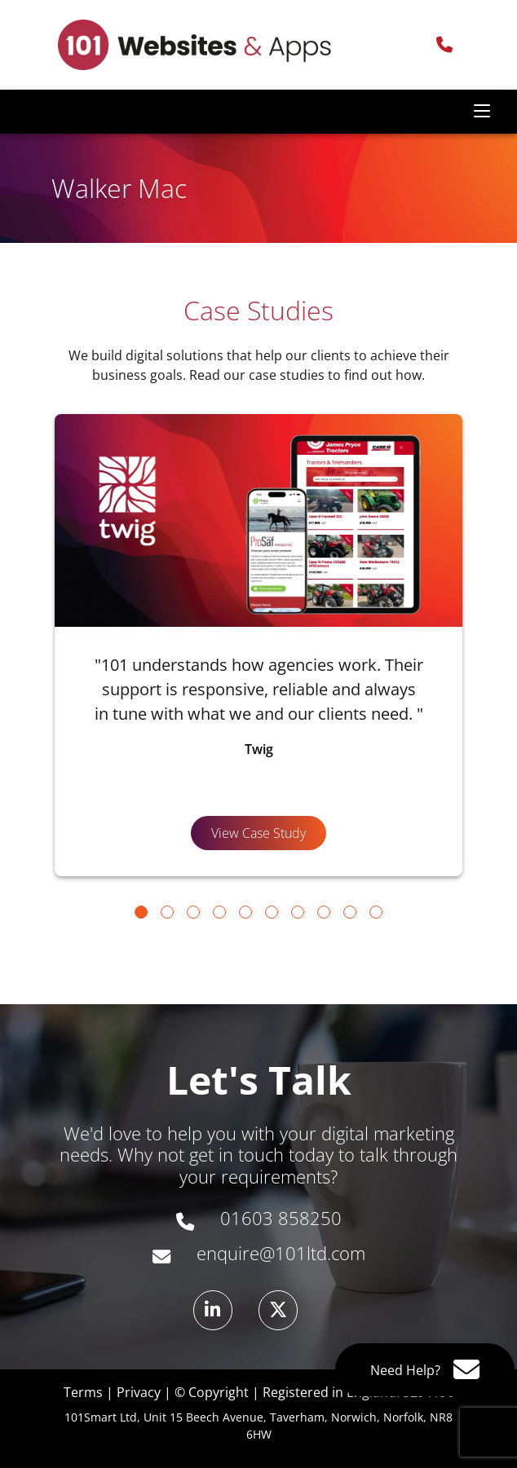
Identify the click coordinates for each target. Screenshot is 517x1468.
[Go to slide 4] (219, 912)
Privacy (139, 1391)
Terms (83, 1391)
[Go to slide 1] (141, 912)
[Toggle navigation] (481, 111)
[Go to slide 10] (375, 912)
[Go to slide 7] (297, 912)
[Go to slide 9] (349, 912)
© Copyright (212, 1391)
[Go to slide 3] (193, 912)
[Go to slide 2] (167, 912)
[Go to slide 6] (271, 912)
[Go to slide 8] (323, 912)
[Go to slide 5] (245, 912)
